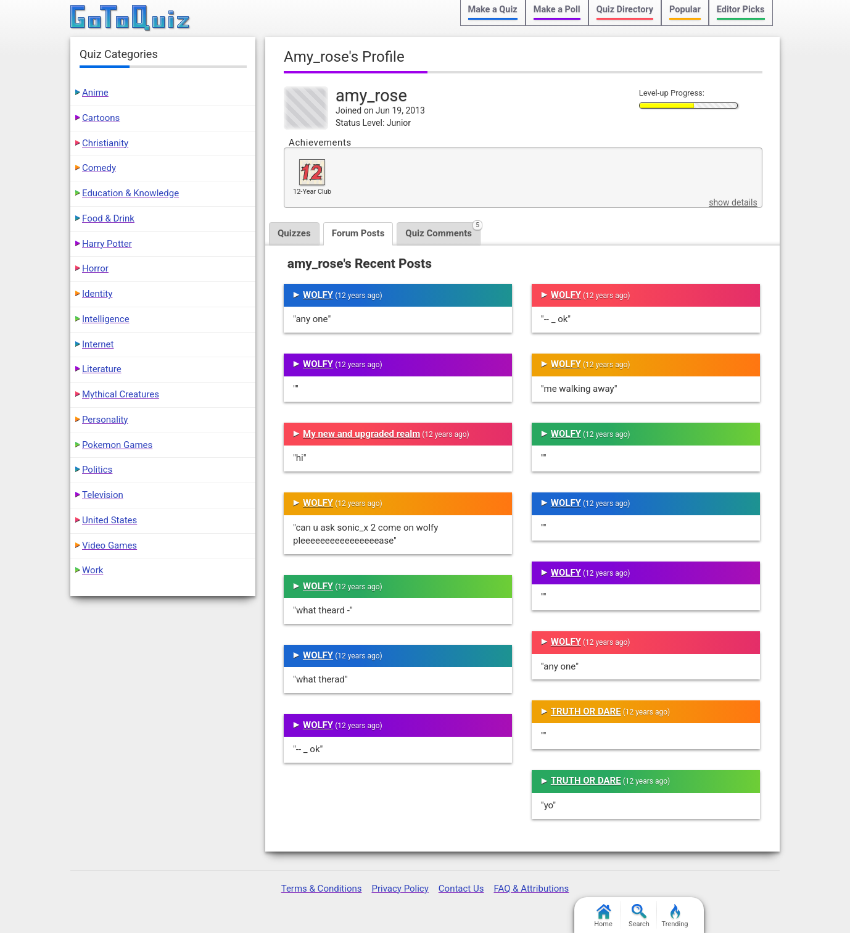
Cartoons (101, 117)
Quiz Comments (443, 230)
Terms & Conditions (321, 888)
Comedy (99, 167)
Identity (97, 293)
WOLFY (318, 295)
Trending (675, 916)
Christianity (105, 143)
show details (733, 202)
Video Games (109, 545)
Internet (97, 344)
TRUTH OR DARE (586, 711)
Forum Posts (358, 233)
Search (639, 916)
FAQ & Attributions (531, 888)
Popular (685, 9)
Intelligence (106, 319)
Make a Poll (557, 9)
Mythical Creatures (120, 394)
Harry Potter (107, 243)
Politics (97, 469)
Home (603, 916)
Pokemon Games (117, 444)
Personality (105, 419)
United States (109, 520)
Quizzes (294, 233)
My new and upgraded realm (361, 433)
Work (92, 570)
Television (102, 494)
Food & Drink (108, 218)
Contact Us (461, 888)
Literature (102, 369)
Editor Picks (741, 9)
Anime (95, 92)
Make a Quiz (493, 9)
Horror (95, 268)
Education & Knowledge (130, 193)
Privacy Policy (399, 888)
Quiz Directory (624, 9)
